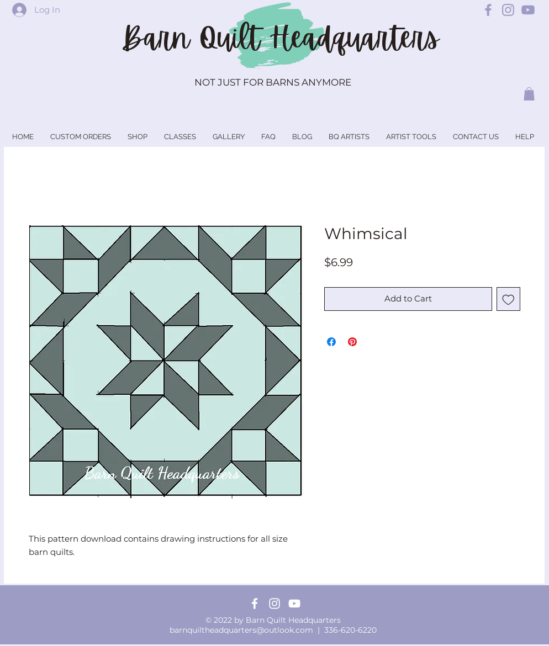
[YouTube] (294, 603)
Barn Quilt (195, 38)
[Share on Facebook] (331, 341)
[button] (529, 93)
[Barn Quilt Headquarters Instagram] (508, 10)
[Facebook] (254, 603)
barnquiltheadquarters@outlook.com (241, 630)
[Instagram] (274, 603)
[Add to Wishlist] (508, 299)
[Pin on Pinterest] (352, 341)
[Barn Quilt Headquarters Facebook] (488, 10)
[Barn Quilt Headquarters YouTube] (528, 10)
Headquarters (354, 38)
